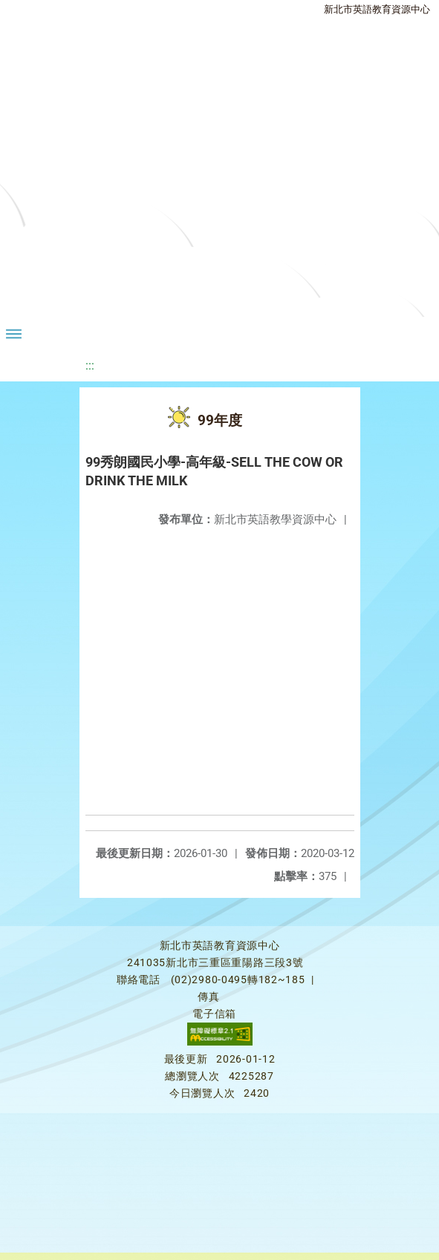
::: (89, 365)
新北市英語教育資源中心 (377, 9)
